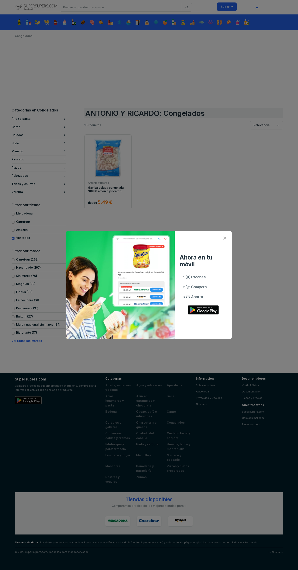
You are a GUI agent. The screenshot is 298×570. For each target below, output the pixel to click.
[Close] (224, 238)
